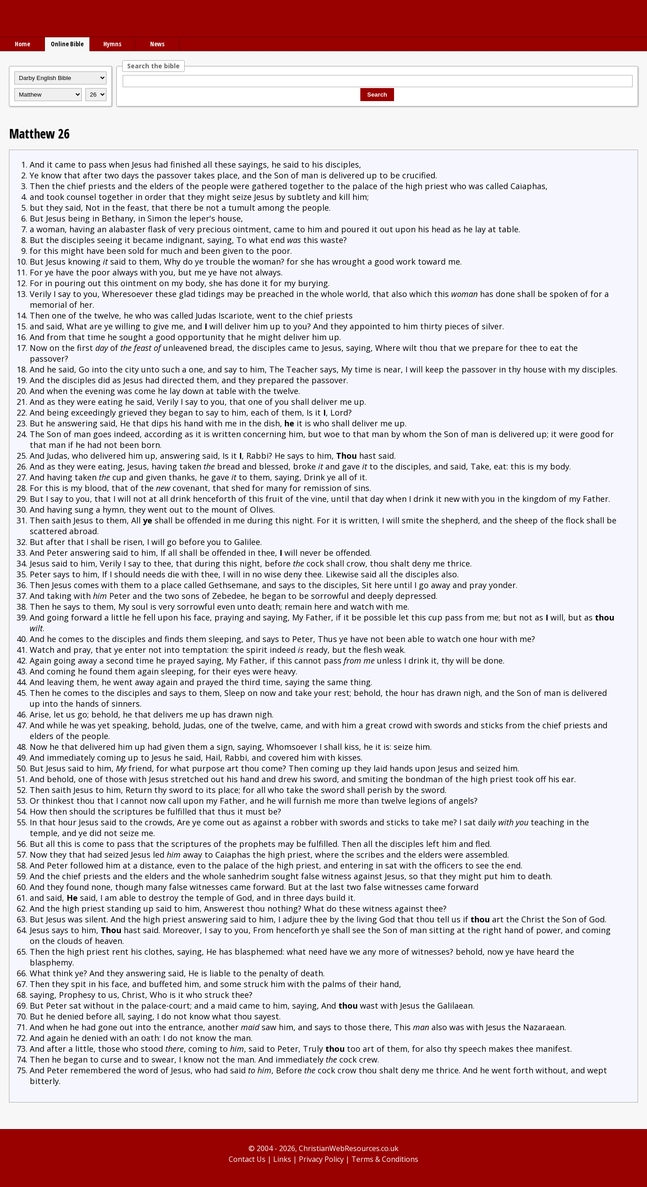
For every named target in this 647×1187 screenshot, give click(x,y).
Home (22, 44)
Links (282, 1159)
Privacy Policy (321, 1159)
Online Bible (67, 44)
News (157, 44)
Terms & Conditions (384, 1159)
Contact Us (247, 1159)
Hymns (112, 44)
